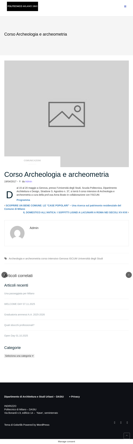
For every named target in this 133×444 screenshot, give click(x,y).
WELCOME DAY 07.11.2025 (19, 304)
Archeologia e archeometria (24, 258)
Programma (23, 200)
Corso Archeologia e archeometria (56, 174)
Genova (63, 258)
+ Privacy (74, 396)
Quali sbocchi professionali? (19, 325)
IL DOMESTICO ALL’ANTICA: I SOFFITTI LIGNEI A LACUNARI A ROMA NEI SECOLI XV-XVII (75, 212)
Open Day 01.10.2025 (16, 335)
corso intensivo (49, 258)
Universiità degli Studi (90, 258)
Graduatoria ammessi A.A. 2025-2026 (24, 314)
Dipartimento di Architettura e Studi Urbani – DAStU (34, 396)
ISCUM (73, 258)
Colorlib (17, 424)
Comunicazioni (32, 160)
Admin (28, 181)
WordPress (43, 424)
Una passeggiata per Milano (19, 293)
